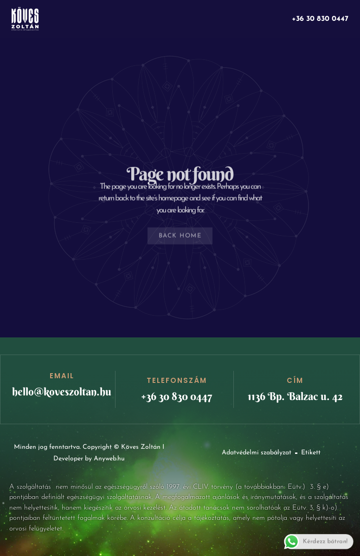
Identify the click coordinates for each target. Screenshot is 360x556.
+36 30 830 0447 (320, 19)
